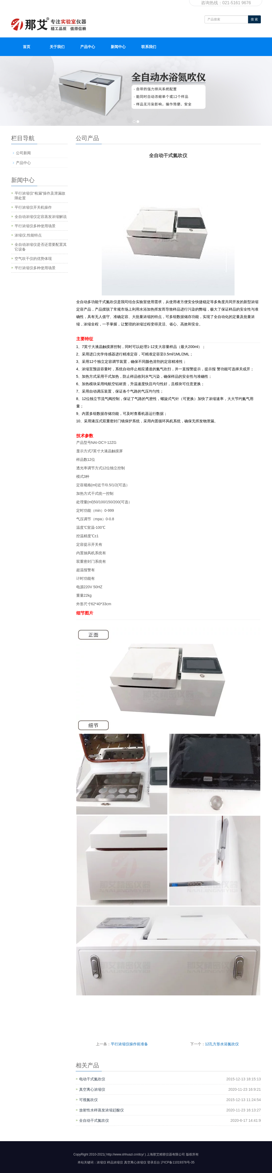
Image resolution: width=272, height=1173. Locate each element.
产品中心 (87, 47)
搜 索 (254, 19)
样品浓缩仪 (115, 1162)
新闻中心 (118, 47)
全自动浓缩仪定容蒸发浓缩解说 (41, 216)
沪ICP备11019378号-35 (177, 1162)
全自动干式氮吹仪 (94, 1120)
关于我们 (57, 47)
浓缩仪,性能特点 (28, 235)
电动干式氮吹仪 (92, 1079)
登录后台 (153, 1162)
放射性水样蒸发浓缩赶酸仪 (101, 1110)
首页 (26, 47)
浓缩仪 (101, 1162)
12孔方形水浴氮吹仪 (222, 1044)
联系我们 (148, 47)
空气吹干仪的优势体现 (33, 258)
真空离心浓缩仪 (92, 1089)
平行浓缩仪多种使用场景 (35, 226)
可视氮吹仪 (88, 1100)
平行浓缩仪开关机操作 (33, 207)
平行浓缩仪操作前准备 (129, 1044)
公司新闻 (23, 153)
